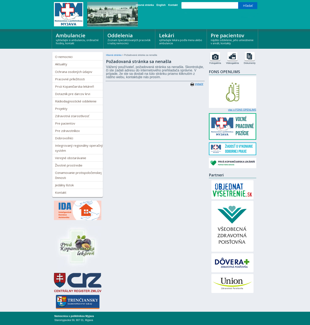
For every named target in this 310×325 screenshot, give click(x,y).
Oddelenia (129, 38)
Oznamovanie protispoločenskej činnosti (78, 175)
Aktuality (61, 64)
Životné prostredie (68, 165)
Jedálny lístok (64, 185)
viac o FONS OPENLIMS (242, 110)
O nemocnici (63, 57)
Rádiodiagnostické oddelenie (76, 101)
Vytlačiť (199, 84)
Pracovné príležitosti (70, 79)
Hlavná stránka (145, 5)
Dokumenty (250, 63)
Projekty (61, 108)
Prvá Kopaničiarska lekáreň (74, 86)
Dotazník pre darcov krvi (72, 94)
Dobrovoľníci (64, 138)
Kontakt (173, 5)
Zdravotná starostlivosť (72, 116)
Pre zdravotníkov (67, 131)
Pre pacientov (233, 38)
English (160, 5)
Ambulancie (78, 38)
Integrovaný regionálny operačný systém (79, 148)
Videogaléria (232, 63)
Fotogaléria (215, 63)
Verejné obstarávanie (70, 158)
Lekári (181, 38)
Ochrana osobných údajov (73, 72)
